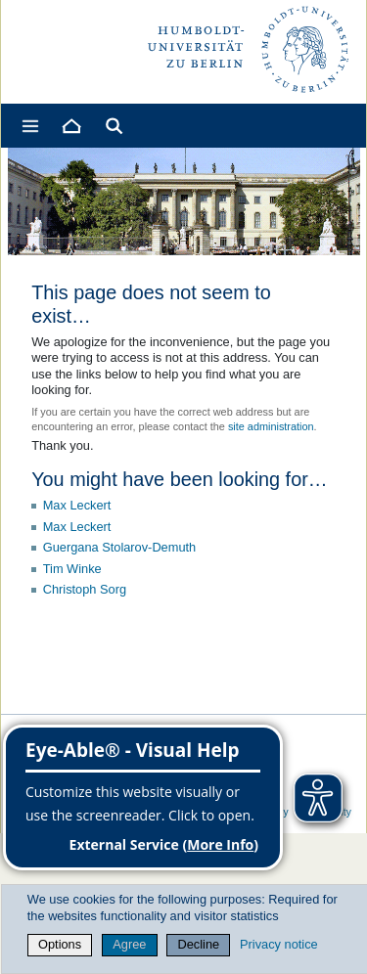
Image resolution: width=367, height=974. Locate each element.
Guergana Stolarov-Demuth (120, 547)
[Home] (70, 126)
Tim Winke (72, 568)
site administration (271, 426)
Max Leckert (77, 505)
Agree (129, 944)
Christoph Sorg (84, 589)
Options (59, 944)
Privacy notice (279, 944)
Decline (199, 944)
